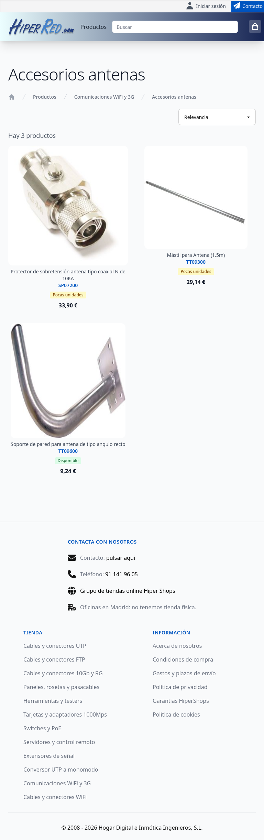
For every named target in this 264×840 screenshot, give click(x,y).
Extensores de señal (49, 756)
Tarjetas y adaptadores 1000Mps (65, 714)
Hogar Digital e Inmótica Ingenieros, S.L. (151, 827)
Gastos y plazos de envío (184, 673)
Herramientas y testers (52, 701)
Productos (93, 27)
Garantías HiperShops (181, 701)
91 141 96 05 (121, 574)
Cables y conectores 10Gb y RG (63, 673)
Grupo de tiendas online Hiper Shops (127, 590)
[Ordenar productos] (217, 117)
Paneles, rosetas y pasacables (61, 687)
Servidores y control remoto (59, 742)
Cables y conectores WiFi (55, 797)
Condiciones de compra (183, 659)
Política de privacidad (180, 687)
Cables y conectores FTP (54, 659)
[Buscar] (175, 27)
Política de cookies (176, 714)
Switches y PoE (42, 728)
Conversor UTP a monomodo (60, 769)
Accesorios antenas (174, 97)
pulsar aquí (120, 557)
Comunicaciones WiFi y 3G (104, 97)
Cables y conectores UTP (54, 646)
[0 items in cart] (255, 26)
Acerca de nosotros (177, 646)
